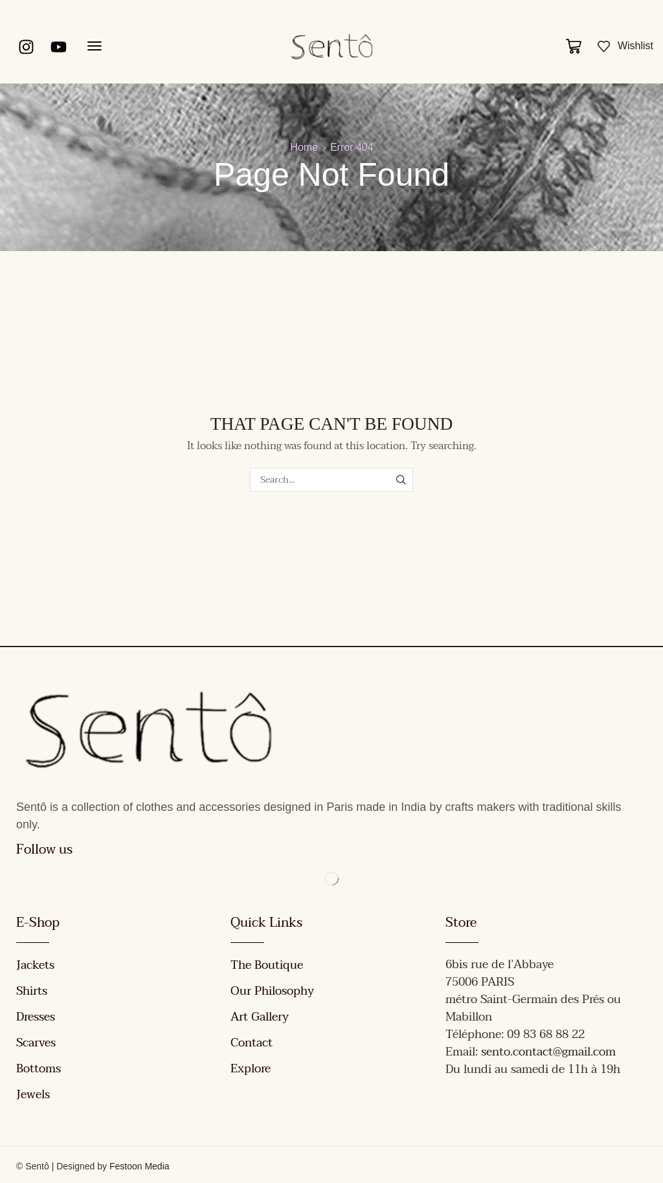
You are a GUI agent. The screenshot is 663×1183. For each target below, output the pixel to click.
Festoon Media (139, 1166)
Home (304, 147)
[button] (94, 46)
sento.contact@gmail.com (548, 1052)
